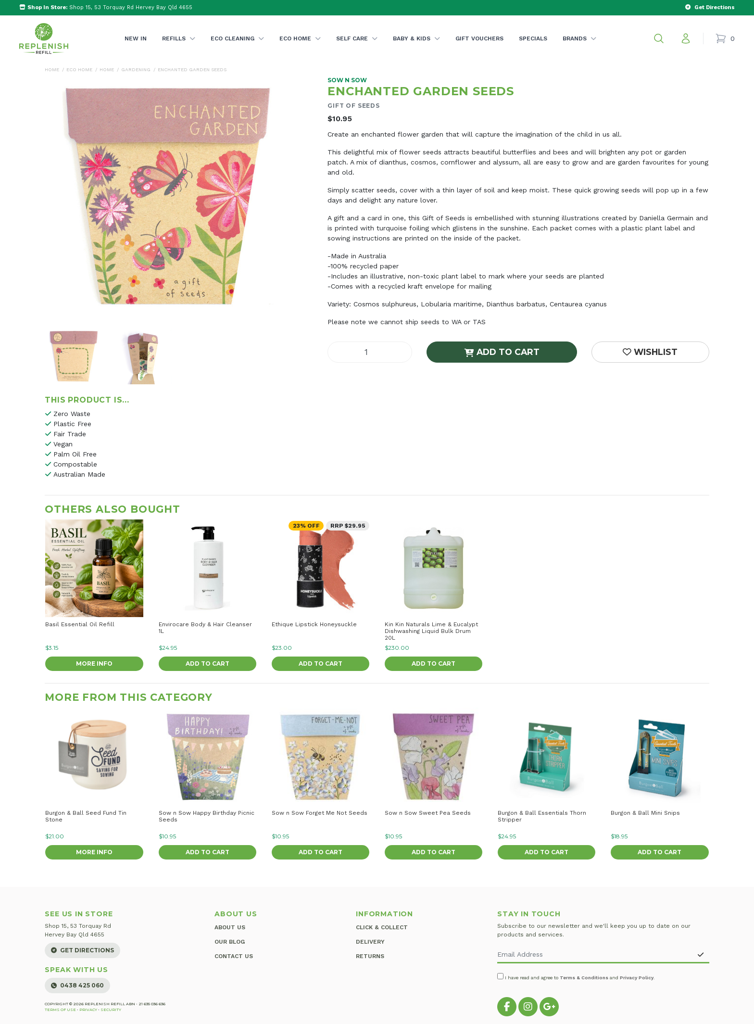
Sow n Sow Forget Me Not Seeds (319, 812)
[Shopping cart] (725, 38)
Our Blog (229, 938)
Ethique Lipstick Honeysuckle (314, 624)
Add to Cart (502, 352)
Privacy (88, 1009)
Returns (370, 951)
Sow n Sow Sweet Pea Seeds (428, 812)
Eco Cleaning (237, 48)
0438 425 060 (77, 985)
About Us (229, 926)
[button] (658, 38)
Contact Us (233, 951)
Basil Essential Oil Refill (79, 624)
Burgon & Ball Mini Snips (645, 812)
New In (136, 38)
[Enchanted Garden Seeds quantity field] (369, 352)
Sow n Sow (347, 80)
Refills (178, 48)
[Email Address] (594, 955)
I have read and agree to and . (576, 976)
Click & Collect (382, 926)
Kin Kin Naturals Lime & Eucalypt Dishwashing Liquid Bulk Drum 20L (431, 631)
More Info (94, 663)
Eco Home (300, 48)
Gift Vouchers (479, 38)
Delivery (370, 938)
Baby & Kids (416, 48)
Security (111, 1009)
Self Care (356, 48)
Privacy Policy (636, 977)
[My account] (685, 38)
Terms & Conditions (584, 977)
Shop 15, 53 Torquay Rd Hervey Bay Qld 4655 (105, 7)
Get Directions (82, 950)
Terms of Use (60, 1009)
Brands (579, 48)
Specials (533, 38)
